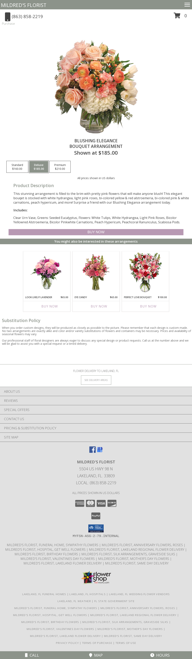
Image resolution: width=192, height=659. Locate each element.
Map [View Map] (96, 655)
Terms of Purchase (97, 643)
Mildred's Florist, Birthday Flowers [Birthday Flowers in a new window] (47, 554)
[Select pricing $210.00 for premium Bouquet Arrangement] (60, 167)
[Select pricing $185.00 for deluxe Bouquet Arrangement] (38, 167)
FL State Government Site (114, 601)
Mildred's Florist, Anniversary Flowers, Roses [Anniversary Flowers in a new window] (143, 545)
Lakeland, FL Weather (74, 601)
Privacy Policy (67, 643)
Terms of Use (126, 643)
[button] (180, 17)
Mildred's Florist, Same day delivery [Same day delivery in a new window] (137, 563)
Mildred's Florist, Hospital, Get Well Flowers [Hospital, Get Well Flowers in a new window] (45, 549)
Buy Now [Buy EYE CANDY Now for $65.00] (99, 306)
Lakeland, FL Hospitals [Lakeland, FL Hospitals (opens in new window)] (87, 594)
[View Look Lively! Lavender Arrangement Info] (46, 272)
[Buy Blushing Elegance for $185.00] (96, 232)
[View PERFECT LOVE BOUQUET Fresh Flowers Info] (145, 272)
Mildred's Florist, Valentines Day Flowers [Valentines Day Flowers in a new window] (58, 558)
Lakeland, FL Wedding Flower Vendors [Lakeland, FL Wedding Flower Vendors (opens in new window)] (139, 594)
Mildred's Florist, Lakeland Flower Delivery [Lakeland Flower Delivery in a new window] (62, 563)
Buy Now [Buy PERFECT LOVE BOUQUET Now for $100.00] (148, 306)
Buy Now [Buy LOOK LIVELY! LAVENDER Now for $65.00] (49, 306)
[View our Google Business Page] (99, 451)
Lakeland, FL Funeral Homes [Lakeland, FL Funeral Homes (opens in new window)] (44, 594)
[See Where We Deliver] (96, 380)
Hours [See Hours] (160, 655)
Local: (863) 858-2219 (96, 482)
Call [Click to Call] (32, 655)
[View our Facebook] (92, 451)
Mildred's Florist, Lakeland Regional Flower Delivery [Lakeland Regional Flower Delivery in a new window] (137, 549)
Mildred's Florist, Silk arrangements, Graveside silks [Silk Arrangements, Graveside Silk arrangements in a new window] (128, 554)
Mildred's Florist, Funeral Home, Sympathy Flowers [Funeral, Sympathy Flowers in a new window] (53, 545)
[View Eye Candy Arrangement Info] (96, 273)
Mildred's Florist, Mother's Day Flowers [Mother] (134, 558)
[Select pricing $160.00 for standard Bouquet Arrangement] (17, 167)
